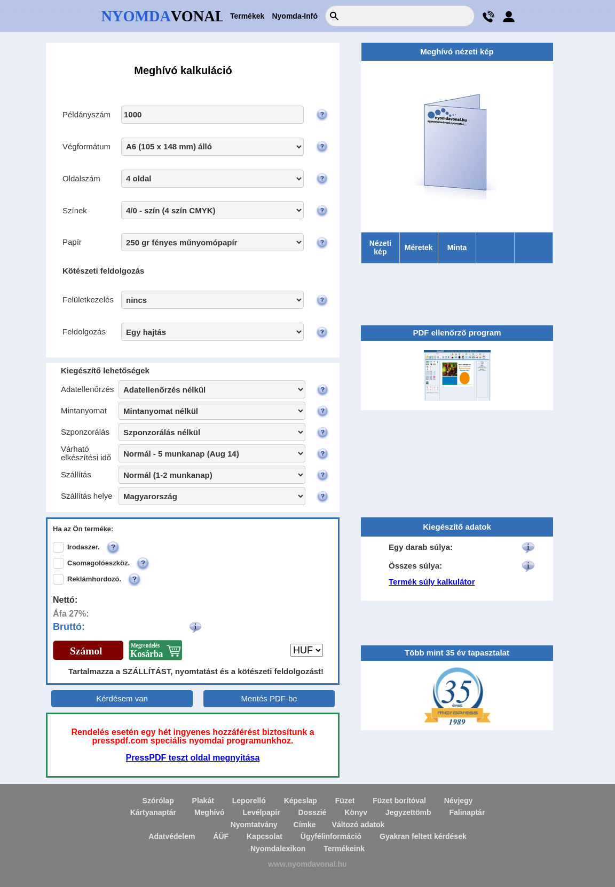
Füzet (345, 800)
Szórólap (158, 800)
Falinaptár (467, 812)
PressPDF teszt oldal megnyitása (193, 757)
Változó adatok (358, 824)
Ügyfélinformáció (331, 836)
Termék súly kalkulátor (432, 581)
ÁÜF (220, 836)
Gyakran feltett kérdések (423, 836)
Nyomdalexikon (277, 848)
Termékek (247, 16)
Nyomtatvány (254, 824)
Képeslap (300, 800)
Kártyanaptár (153, 812)
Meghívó (209, 812)
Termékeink (344, 848)
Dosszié (312, 812)
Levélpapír (261, 812)
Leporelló (249, 800)
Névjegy (458, 800)
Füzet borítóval (399, 800)
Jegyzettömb (408, 812)
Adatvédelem (171, 836)
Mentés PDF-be (269, 698)
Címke (305, 824)
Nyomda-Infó (295, 16)
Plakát (203, 800)
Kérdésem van (122, 698)
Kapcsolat (264, 836)
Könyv (355, 812)
